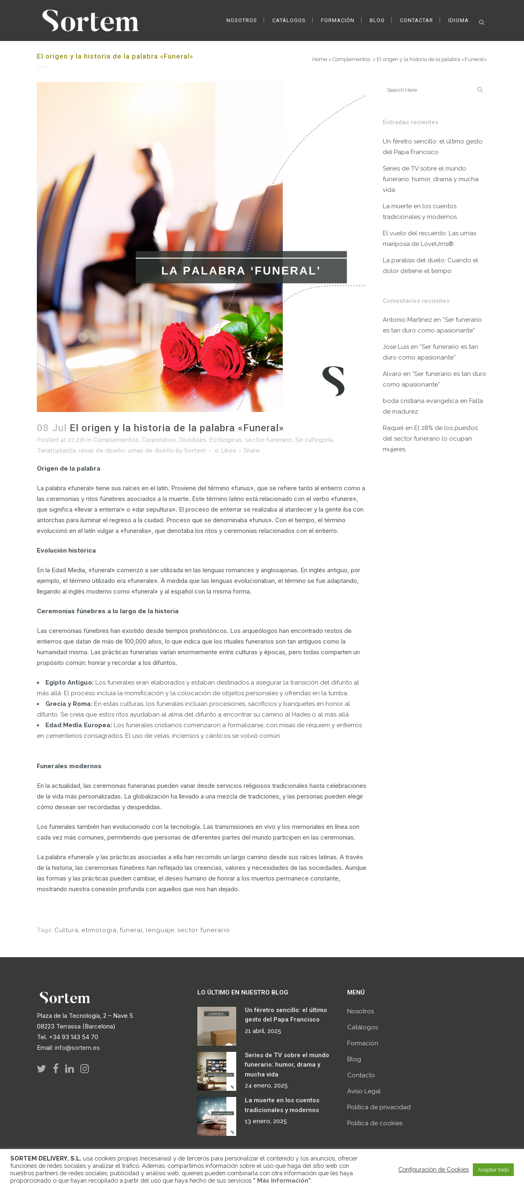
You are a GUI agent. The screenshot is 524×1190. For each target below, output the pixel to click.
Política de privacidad (379, 1107)
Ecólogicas (225, 440)
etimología (99, 930)
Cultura (66, 930)
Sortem (195, 450)
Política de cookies (374, 1123)
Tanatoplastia (56, 450)
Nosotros (360, 1011)
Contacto (361, 1075)
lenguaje (160, 930)
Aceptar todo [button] (493, 1170)
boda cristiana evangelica (420, 401)
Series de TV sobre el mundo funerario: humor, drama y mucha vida (431, 179)
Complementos (351, 59)
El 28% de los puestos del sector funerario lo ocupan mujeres (430, 438)
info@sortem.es (77, 1047)
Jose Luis (396, 346)
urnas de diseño (102, 450)
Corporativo (159, 440)
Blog (354, 1059)
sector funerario (268, 440)
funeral (131, 930)
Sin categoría (314, 440)
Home (319, 59)
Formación (362, 1043)
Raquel (393, 428)
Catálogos (362, 1027)
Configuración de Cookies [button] (433, 1169)
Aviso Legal (364, 1091)
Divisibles (192, 440)
